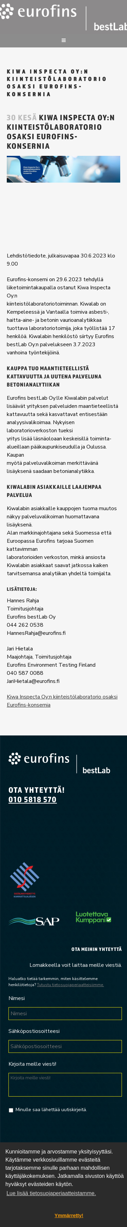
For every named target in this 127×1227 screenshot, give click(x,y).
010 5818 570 (32, 799)
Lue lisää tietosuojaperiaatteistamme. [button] (51, 1193)
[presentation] (59, 1133)
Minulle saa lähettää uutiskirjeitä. (51, 1109)
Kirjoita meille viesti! (32, 1064)
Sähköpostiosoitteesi (34, 1031)
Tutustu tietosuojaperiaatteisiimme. (70, 984)
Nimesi (16, 998)
